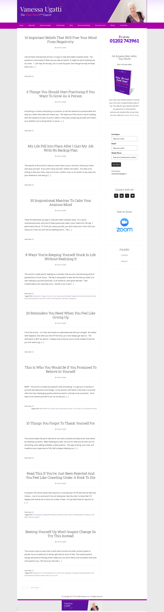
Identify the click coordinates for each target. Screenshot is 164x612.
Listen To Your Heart (74, 409)
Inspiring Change (77, 573)
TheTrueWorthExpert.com (81, 597)
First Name (115, 135)
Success (55, 576)
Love (83, 409)
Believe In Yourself (49, 409)
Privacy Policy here (131, 116)
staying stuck (72, 299)
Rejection (88, 515)
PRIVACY (124, 262)
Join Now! (116, 165)
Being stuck (36, 297)
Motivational (81, 297)
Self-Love (49, 576)
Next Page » (35, 588)
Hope (57, 409)
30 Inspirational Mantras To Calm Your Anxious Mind (60, 203)
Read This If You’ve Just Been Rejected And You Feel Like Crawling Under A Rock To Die (60, 476)
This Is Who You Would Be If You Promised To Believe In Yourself (60, 370)
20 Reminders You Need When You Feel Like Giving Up (60, 315)
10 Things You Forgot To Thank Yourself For (60, 424)
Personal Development (31, 299)
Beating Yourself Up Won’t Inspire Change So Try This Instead (60, 534)
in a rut (54, 297)
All (33, 77)
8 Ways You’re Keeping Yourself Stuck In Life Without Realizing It (61, 257)
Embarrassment (63, 515)
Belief (41, 409)
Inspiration (68, 573)
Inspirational (61, 297)
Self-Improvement (91, 409)
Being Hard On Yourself (40, 573)
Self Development (56, 299)
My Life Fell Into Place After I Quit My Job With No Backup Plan (60, 149)
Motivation (87, 573)
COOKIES (124, 256)
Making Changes (71, 297)
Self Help (65, 299)
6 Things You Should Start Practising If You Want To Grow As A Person (61, 94)
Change (43, 297)
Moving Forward (90, 297)
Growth (48, 297)
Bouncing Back (37, 515)
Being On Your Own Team (56, 573)
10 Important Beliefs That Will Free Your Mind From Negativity (61, 40)
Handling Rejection (79, 515)
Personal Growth (44, 299)
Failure (70, 515)
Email (114, 144)
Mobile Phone (116, 154)
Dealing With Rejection (50, 515)
